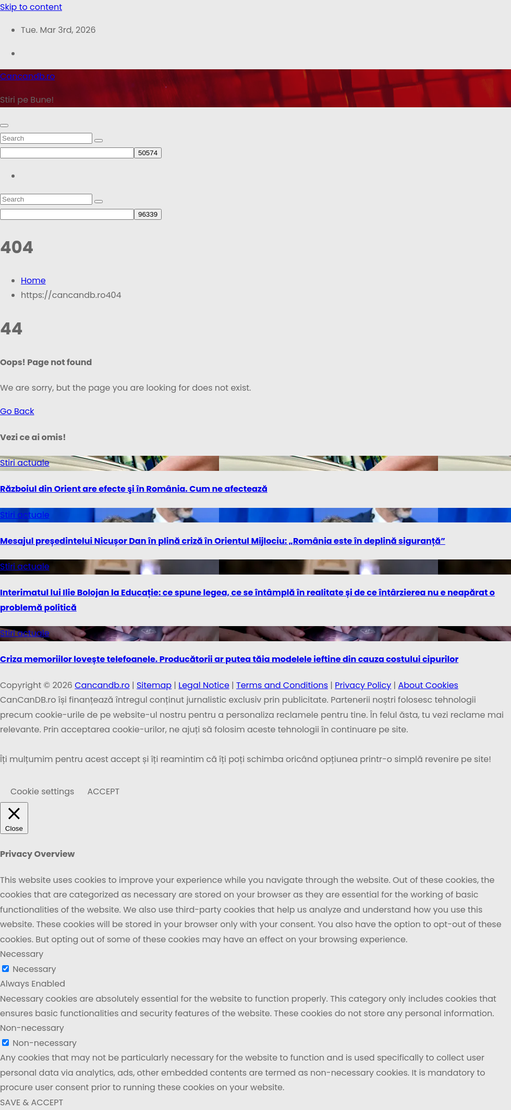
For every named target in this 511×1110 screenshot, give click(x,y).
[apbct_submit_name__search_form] (148, 152)
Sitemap (154, 685)
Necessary (34, 969)
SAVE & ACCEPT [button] (31, 1102)
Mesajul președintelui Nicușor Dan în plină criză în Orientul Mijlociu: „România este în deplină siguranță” (222, 541)
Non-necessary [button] (32, 1028)
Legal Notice (203, 685)
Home (33, 280)
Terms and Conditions (282, 685)
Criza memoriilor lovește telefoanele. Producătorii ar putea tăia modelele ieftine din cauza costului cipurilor (229, 659)
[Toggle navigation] (4, 125)
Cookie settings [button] (42, 791)
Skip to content (31, 7)
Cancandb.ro (27, 76)
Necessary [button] (21, 954)
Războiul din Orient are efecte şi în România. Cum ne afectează (133, 489)
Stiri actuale (25, 463)
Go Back (17, 411)
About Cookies (428, 685)
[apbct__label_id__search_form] (67, 152)
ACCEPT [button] (103, 791)
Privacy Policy (363, 685)
